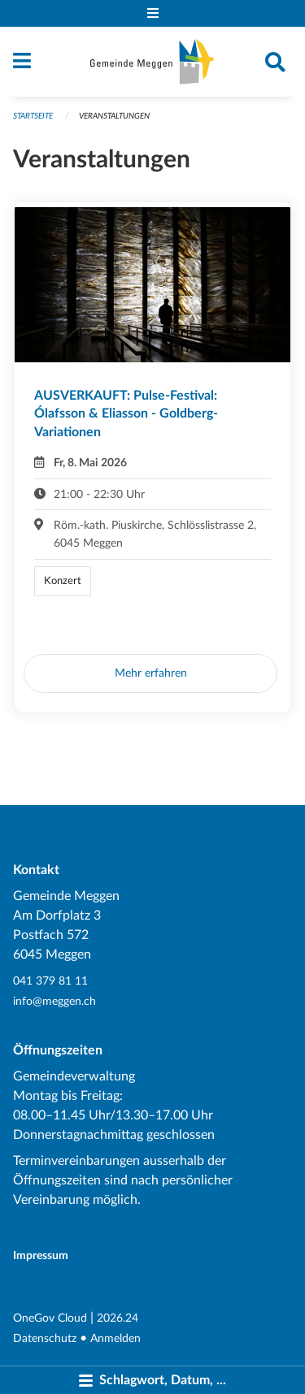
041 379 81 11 (50, 981)
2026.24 (117, 1318)
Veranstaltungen (114, 116)
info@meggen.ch (54, 1001)
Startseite (33, 116)
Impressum (40, 1255)
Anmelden (115, 1338)
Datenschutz (44, 1338)
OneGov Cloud (50, 1318)
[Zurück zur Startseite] (152, 62)
